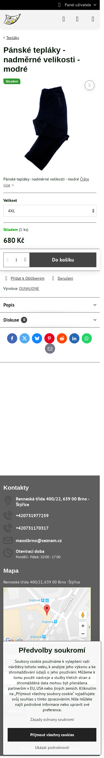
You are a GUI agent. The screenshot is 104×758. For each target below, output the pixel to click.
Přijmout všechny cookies (52, 734)
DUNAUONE (29, 288)
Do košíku (63, 259)
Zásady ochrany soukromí (52, 719)
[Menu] (93, 19)
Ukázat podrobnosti (52, 747)
